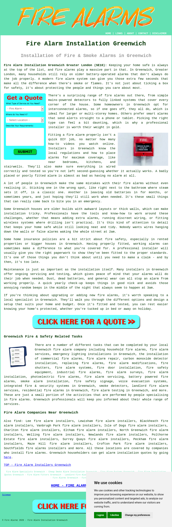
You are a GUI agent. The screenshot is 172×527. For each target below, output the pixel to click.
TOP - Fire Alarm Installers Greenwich (37, 465)
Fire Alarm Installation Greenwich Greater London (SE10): (55, 65)
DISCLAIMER (159, 33)
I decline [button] (114, 515)
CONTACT (143, 33)
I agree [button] (100, 515)
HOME (108, 33)
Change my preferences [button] (137, 515)
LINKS (118, 33)
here (7, 457)
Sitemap (6, 495)
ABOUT (130, 33)
